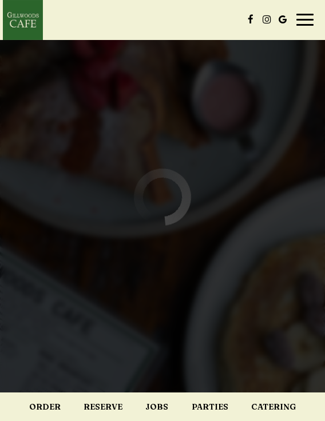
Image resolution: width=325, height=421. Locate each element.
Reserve (103, 407)
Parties (210, 407)
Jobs (156, 407)
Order (45, 407)
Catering (273, 407)
